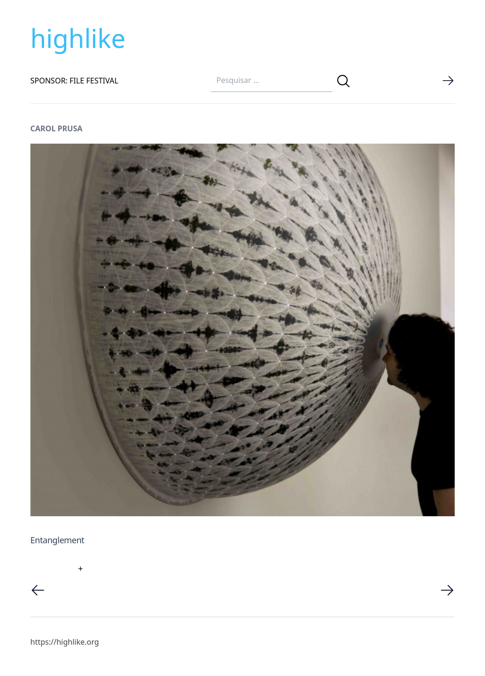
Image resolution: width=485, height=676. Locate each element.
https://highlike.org (64, 642)
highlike (78, 37)
